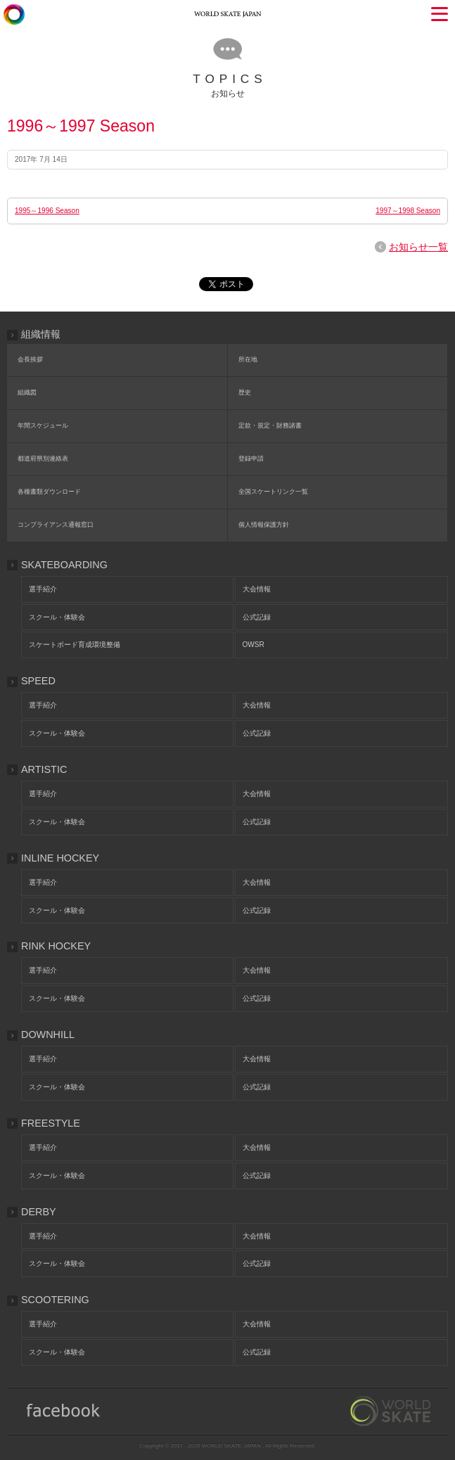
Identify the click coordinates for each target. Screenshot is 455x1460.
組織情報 (40, 334)
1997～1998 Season (408, 210)
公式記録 (257, 617)
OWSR (253, 644)
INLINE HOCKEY (60, 858)
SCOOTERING (55, 1299)
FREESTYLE (50, 1123)
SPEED (38, 680)
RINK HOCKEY (56, 946)
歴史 (244, 392)
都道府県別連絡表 (43, 458)
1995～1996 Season (47, 210)
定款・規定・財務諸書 (270, 425)
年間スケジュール (43, 425)
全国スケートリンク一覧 (273, 491)
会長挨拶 (30, 359)
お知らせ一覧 (418, 246)
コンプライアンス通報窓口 (56, 524)
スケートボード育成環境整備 (74, 644)
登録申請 (251, 458)
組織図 (27, 392)
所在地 (247, 359)
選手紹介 (43, 589)
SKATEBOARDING (64, 564)
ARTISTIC (44, 769)
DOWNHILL (48, 1034)
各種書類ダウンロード (49, 491)
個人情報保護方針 (263, 524)
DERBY (38, 1211)
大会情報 (257, 589)
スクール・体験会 (57, 617)
